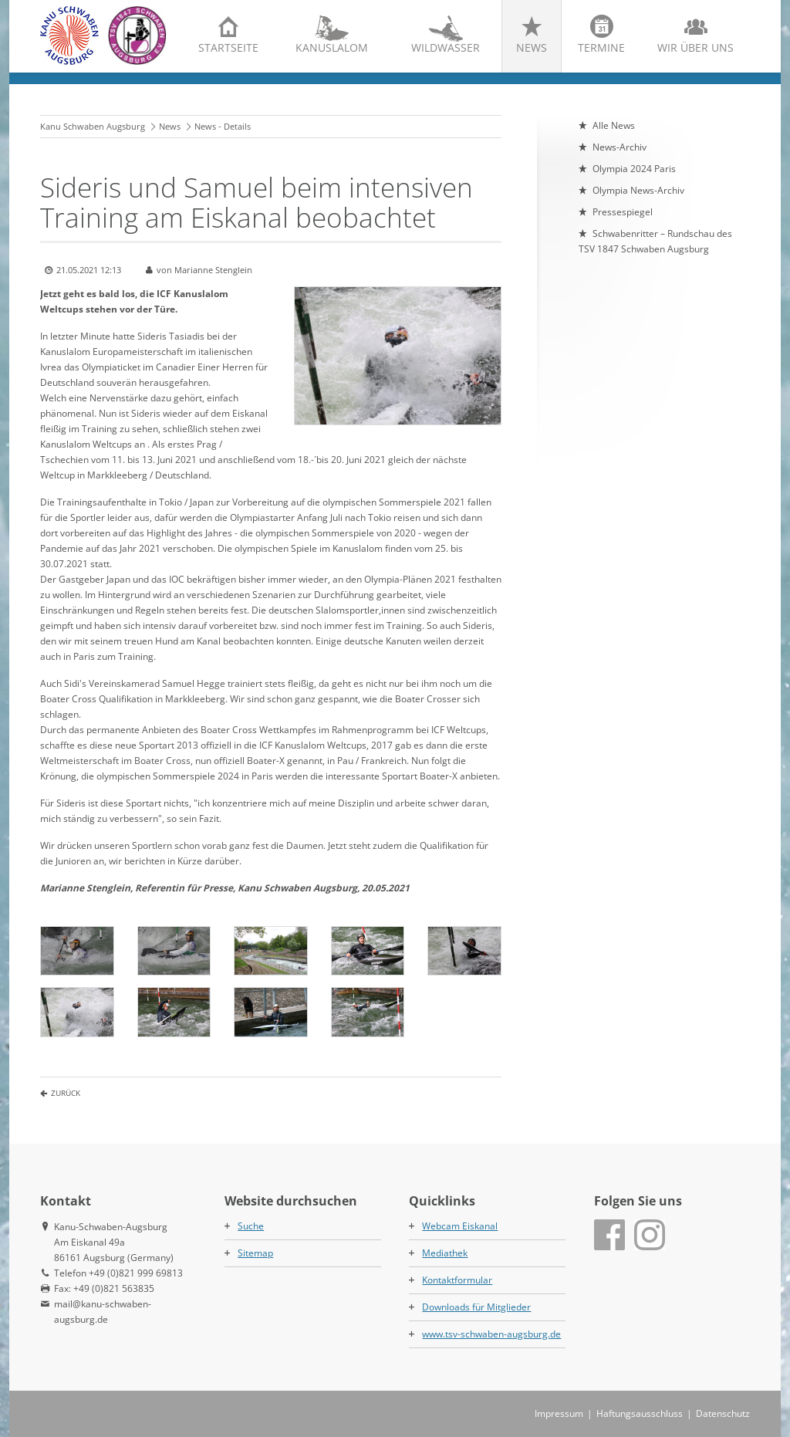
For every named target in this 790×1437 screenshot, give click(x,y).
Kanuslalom (331, 47)
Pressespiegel (622, 211)
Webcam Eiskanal (460, 1225)
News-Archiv (619, 147)
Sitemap (255, 1252)
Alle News (613, 125)
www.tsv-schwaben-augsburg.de (491, 1334)
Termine (601, 47)
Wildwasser (445, 47)
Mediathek (445, 1252)
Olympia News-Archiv (638, 190)
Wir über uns (695, 47)
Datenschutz (723, 1413)
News (531, 47)
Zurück (65, 1092)
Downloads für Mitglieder (476, 1307)
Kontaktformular (457, 1280)
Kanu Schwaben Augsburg (92, 126)
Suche (251, 1225)
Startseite (228, 47)
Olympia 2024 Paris (634, 168)
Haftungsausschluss (639, 1413)
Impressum (559, 1413)
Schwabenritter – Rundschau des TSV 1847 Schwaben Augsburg (655, 241)
